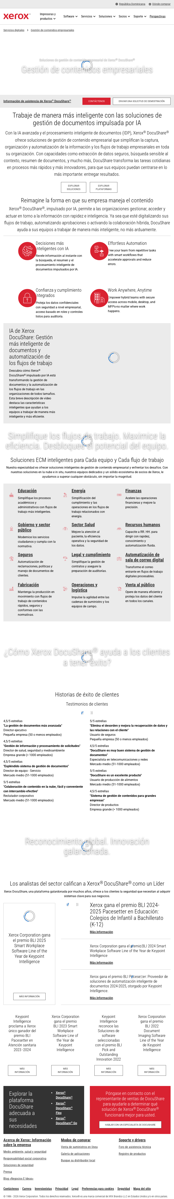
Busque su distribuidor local (78, 1160)
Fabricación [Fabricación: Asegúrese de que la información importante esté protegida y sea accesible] (28, 584)
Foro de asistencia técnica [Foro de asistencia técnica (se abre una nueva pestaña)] (135, 1147)
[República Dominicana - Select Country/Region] (130, 4)
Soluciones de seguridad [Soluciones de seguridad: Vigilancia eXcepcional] (18, 1165)
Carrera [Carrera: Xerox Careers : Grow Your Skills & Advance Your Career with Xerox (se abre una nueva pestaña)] (26, 1189)
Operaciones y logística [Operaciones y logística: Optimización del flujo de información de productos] (84, 587)
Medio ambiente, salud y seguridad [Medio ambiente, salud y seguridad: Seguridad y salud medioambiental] (24, 1151)
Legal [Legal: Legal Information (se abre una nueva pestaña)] (75, 1189)
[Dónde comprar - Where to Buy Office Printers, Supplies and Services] (160, 4)
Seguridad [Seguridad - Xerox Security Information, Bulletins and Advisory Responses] (123, 1189)
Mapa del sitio (142, 1189)
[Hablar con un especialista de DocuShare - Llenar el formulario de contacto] (130, 1124)
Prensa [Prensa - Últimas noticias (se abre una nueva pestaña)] (7, 1172)
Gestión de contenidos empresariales (52, 30)
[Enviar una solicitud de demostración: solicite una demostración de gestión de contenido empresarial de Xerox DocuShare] (142, 101)
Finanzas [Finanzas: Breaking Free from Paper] (133, 490)
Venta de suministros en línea (79, 1147)
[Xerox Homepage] (17, 16)
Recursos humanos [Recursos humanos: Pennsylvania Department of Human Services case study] (142, 524)
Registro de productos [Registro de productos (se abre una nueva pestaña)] (132, 1154)
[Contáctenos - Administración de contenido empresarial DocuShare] (96, 101)
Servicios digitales (13, 30)
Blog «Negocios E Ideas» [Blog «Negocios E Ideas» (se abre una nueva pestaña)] (18, 1178)
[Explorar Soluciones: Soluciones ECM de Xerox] (73, 187)
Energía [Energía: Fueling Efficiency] (78, 490)
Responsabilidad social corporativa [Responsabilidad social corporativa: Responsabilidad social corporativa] (24, 1158)
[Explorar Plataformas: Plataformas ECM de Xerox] (103, 187)
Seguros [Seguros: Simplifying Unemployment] (25, 554)
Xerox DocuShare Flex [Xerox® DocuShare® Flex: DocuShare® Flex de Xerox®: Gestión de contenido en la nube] (64, 1108)
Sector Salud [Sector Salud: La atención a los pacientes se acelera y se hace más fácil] (83, 524)
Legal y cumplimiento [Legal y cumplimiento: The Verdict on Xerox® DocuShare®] (91, 554)
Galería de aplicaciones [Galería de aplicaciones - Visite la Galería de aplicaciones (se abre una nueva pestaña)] (75, 1154)
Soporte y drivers (132, 1140)
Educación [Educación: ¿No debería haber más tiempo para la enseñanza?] (27, 490)
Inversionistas (43, 1189)
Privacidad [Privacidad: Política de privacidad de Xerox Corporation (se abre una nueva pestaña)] (61, 1189)
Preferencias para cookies (98, 1189)
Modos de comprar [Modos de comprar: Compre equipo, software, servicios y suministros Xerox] (76, 1140)
